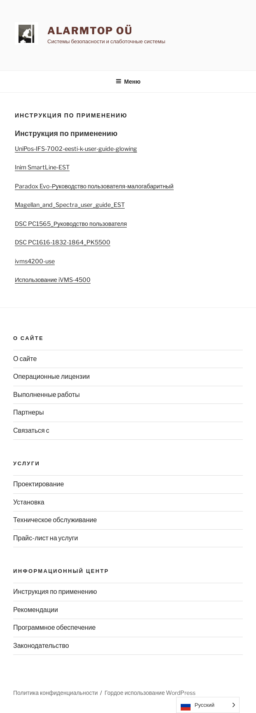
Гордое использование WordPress (150, 692)
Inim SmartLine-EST (42, 167)
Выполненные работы (46, 395)
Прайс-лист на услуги (45, 538)
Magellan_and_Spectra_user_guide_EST (70, 205)
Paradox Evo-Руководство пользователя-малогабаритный (94, 186)
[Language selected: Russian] (208, 705)
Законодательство (41, 646)
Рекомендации (35, 610)
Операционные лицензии (51, 376)
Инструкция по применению (55, 592)
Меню (128, 81)
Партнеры (28, 412)
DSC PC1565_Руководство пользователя (71, 224)
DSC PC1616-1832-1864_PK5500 (62, 242)
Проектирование (38, 484)
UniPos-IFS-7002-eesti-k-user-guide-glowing (76, 148)
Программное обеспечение (54, 627)
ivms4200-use (35, 261)
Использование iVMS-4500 (53, 280)
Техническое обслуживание (55, 520)
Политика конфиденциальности (55, 692)
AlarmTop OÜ (90, 31)
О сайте (25, 359)
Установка (28, 502)
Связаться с (31, 430)
